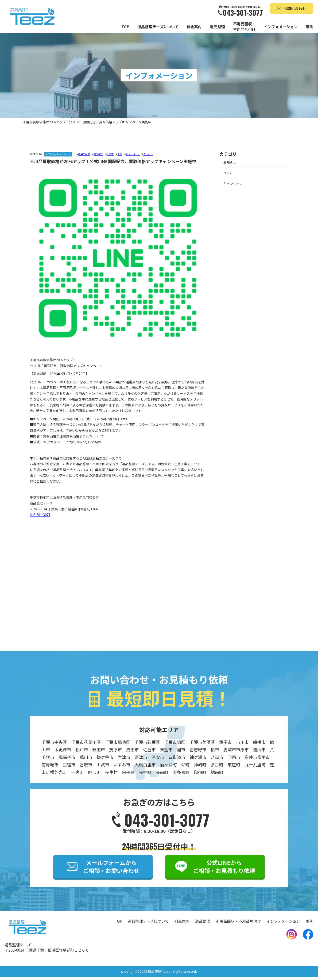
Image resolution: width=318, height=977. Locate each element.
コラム (228, 173)
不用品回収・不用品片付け (244, 26)
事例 (309, 26)
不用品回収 (84, 154)
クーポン (148, 154)
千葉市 (110, 154)
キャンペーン (133, 154)
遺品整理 (217, 26)
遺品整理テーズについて (157, 26)
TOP (125, 26)
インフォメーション (281, 26)
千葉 (119, 154)
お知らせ (229, 163)
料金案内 (194, 26)
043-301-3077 (243, 12)
